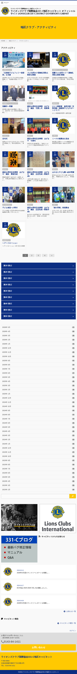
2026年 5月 (38, 327)
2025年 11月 (38, 352)
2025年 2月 (38, 390)
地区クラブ (12, 41)
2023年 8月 (38, 465)
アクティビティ (24, 41)
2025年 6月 (38, 373)
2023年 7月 (38, 469)
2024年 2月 (38, 440)
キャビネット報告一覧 (66, 623)
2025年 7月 (38, 369)
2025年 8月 (38, 365)
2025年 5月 (38, 377)
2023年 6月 (38, 473)
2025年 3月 (38, 386)
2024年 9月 (38, 411)
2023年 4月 (38, 481)
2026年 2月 (38, 340)
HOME (3, 41)
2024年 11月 (38, 402)
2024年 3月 (38, 435)
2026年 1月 (38, 344)
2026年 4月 (38, 331)
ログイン (73, 630)
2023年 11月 (38, 452)
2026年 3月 (38, 336)
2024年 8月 (38, 415)
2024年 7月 (38, 419)
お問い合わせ (38, 647)
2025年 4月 (38, 381)
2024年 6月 (38, 423)
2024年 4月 (38, 431)
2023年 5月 (38, 477)
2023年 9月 (38, 461)
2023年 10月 (38, 456)
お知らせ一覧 (70, 611)
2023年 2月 (38, 490)
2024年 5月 (38, 427)
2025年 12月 (38, 348)
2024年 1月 (38, 444)
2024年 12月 (38, 398)
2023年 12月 (38, 448)
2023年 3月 (38, 485)
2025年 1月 (38, 394)
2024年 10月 (38, 406)
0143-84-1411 (12, 641)
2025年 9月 (38, 361)
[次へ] (51, 255)
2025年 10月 (38, 357)
